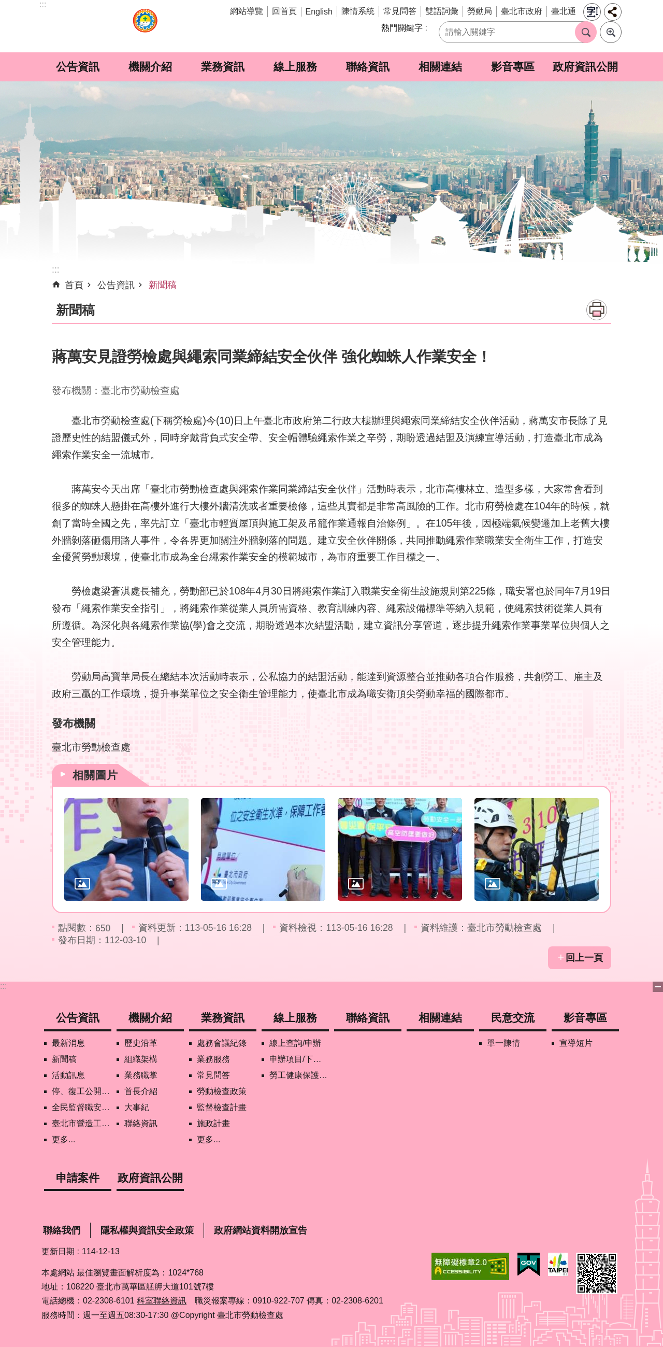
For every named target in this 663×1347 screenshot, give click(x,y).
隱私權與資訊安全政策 (147, 1230)
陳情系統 (357, 11)
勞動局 (479, 11)
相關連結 (440, 67)
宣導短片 (576, 1043)
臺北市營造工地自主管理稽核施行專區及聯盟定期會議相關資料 (81, 1123)
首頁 (74, 285)
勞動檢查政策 (222, 1091)
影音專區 (513, 67)
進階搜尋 (611, 32)
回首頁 (284, 11)
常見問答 (399, 11)
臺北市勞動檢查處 (145, 26)
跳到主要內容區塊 (5, 5)
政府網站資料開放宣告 (260, 1230)
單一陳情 (503, 1043)
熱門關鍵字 (402, 27)
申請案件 (77, 1178)
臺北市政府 (521, 11)
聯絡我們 (61, 1230)
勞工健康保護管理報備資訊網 (299, 1075)
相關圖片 (95, 775)
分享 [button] (613, 12)
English (319, 11)
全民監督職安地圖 (81, 1107)
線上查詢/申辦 (295, 1043)
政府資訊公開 (585, 67)
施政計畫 (213, 1123)
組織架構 (140, 1059)
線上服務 (295, 67)
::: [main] (56, 269)
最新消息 (68, 1043)
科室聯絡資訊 (161, 1300)
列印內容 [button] (596, 310)
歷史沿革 (140, 1043)
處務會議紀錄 (222, 1043)
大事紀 (136, 1107)
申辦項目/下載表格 (299, 1059)
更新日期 (58, 1251)
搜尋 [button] (586, 32)
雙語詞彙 (441, 11)
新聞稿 (163, 285)
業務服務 (213, 1059)
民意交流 (513, 1018)
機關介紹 (150, 67)
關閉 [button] (658, 987)
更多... (63, 1139)
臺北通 (563, 11)
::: (3, 986)
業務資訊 (222, 67)
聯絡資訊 (368, 67)
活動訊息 (68, 1075)
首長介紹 (140, 1091)
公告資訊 (77, 67)
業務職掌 (140, 1075)
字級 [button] (592, 12)
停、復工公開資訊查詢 (81, 1091)
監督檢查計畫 (222, 1107)
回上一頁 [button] (584, 958)
